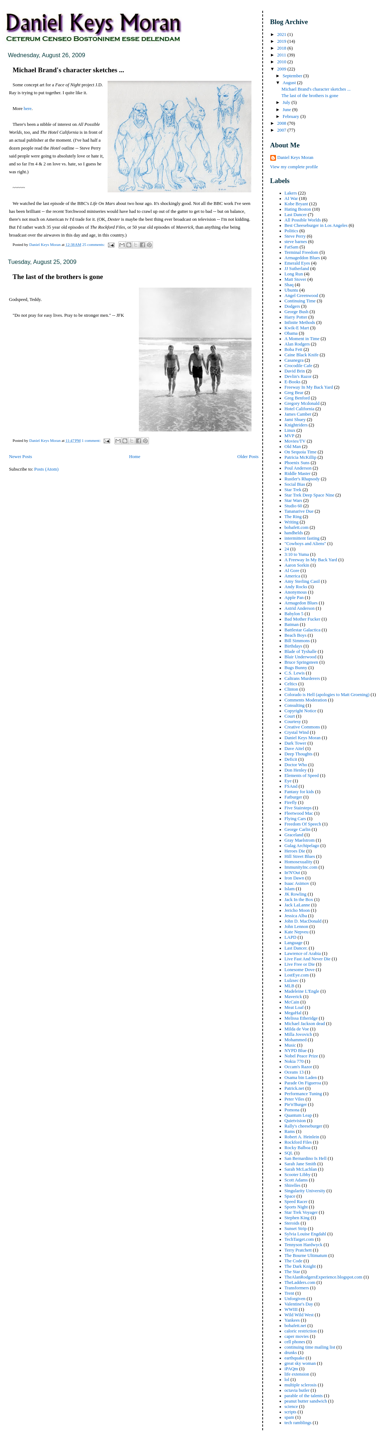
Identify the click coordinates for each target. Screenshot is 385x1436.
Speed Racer (296, 1201)
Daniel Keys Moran (295, 157)
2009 (282, 69)
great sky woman (300, 1363)
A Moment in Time (302, 338)
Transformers (297, 1287)
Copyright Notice (301, 710)
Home (134, 456)
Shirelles (293, 1185)
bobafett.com (297, 527)
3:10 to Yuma (297, 554)
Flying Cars (295, 818)
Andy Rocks (296, 586)
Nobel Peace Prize (301, 1055)
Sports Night (296, 1206)
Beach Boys (296, 635)
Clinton (291, 689)
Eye (288, 780)
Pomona (292, 1109)
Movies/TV (295, 441)
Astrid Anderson (300, 608)
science (291, 1406)
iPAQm (291, 1368)
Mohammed (296, 1039)
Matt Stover (295, 279)
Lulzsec (292, 980)
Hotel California (299, 408)
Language (294, 942)
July (286, 102)
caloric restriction (301, 1331)
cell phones (295, 1341)
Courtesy (293, 721)
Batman (292, 624)
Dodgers (292, 306)
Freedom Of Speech (303, 824)
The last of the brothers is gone (58, 276)
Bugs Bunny (296, 667)
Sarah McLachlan (301, 1169)
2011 (282, 55)
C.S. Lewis (295, 673)
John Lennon (296, 926)
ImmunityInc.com (301, 867)
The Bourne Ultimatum (306, 1255)
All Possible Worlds (303, 220)
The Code (294, 1260)
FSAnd (291, 786)
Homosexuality (299, 861)
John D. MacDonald (303, 921)
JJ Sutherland (297, 268)
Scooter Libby (298, 1174)
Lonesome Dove (300, 969)
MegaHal (293, 1012)
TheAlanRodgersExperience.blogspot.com (323, 1277)
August (289, 82)
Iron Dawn (294, 878)
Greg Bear (294, 392)
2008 (282, 123)
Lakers (291, 193)
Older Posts (247, 456)
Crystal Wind (297, 732)
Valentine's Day (299, 1304)
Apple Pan (294, 597)
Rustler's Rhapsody (302, 478)
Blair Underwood (301, 656)
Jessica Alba (296, 915)
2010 (282, 61)
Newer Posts (20, 456)
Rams (290, 1131)
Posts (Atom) (46, 469)
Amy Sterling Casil (302, 581)
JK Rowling (296, 894)
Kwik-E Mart (297, 327)
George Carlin (298, 829)
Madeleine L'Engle (302, 991)
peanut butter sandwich (306, 1401)
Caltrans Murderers (302, 678)
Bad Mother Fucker (303, 619)
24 (287, 549)
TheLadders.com (300, 1282)
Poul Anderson (298, 468)
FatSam (292, 247)
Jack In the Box (299, 899)
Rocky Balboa (298, 1147)
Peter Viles (294, 1099)
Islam (290, 888)
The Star (292, 1271)
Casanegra (294, 360)
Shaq (289, 284)
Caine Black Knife (302, 354)
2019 (282, 41)
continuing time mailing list (310, 1347)
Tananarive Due (299, 511)
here (28, 108)
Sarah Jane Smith (300, 1163)
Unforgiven (295, 1298)
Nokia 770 (294, 1061)
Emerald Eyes (297, 263)
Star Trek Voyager (301, 1212)
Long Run (294, 273)
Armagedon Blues (301, 602)
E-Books (293, 381)
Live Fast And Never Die (308, 958)
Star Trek (293, 489)
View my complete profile (294, 166)
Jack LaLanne (297, 904)
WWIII (291, 1309)
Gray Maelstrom (300, 840)
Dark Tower (296, 743)
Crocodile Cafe (298, 365)
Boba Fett (294, 349)
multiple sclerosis (301, 1384)
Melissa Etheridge (301, 1018)
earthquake (295, 1357)
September (292, 75)
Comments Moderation (306, 700)
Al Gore (292, 570)
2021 (282, 34)
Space (290, 1196)
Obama (291, 333)
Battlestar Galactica (303, 629)
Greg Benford (297, 398)
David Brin (295, 371)
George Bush (297, 311)
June (287, 109)
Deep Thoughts (299, 753)
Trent (289, 1293)
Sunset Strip (296, 1228)
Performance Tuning (303, 1093)
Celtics (291, 683)
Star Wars (293, 500)
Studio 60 (293, 505)
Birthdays (294, 646)
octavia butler (297, 1390)
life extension (297, 1374)
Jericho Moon (297, 910)
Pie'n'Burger (296, 1104)
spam (289, 1417)
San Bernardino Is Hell (306, 1158)
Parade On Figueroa (303, 1082)
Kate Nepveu (297, 931)
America (292, 575)
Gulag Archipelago (302, 845)
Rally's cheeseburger (303, 1126)
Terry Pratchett (298, 1250)
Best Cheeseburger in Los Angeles (316, 225)
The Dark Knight (300, 1266)
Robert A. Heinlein (302, 1136)
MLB (290, 985)
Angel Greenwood (301, 295)
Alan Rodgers (297, 344)
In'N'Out (292, 872)
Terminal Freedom (301, 252)
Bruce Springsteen (301, 662)
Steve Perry (295, 236)
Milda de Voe (297, 1029)
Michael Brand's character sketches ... (68, 70)
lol (287, 1379)
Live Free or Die (300, 964)
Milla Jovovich (298, 1034)
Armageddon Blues (302, 257)
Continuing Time (300, 300)
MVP (290, 435)
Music (290, 1045)
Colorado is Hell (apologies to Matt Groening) (327, 694)
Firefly (291, 802)
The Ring (293, 516)
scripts (290, 1411)
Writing (292, 522)
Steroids (292, 1223)
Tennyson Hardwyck (304, 1244)
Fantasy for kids (299, 791)
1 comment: (91, 440)
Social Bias (295, 484)
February (291, 116)
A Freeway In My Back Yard (311, 559)
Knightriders (296, 424)
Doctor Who (296, 764)
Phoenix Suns (297, 462)
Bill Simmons (297, 640)
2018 (282, 48)
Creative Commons (302, 727)
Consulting (295, 705)
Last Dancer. (296, 948)
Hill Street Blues (300, 856)
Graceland (294, 834)
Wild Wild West (299, 1314)
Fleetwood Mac (299, 813)
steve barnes (296, 241)
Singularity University (305, 1190)
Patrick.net (294, 1088)
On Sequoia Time (301, 451)
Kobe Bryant (296, 203)
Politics (291, 230)
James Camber (298, 414)
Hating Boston (298, 209)
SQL (289, 1153)
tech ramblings (298, 1422)
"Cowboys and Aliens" (305, 543)
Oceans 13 (294, 1072)
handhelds (294, 532)
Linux (290, 430)
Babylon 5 (294, 613)
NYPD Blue (296, 1050)
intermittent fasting (302, 538)
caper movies (297, 1336)
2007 (282, 130)
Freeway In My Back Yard (309, 387)
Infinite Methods (300, 322)
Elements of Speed (302, 775)
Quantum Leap (298, 1115)
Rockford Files (298, 1142)
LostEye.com (297, 975)
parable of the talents (304, 1395)
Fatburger (293, 797)
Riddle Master (298, 473)
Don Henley (296, 770)
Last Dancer (296, 214)
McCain (292, 1002)
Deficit (291, 759)
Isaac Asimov (297, 883)
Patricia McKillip (301, 457)
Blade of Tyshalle (301, 651)
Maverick (293, 996)
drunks (291, 1352)
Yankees (292, 1320)
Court (290, 716)
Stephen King (297, 1217)
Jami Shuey (295, 419)
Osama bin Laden (301, 1077)
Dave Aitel (294, 748)
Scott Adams (296, 1180)
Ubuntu (291, 290)
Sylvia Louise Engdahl (305, 1233)
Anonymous (296, 592)
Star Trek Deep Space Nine (310, 495)
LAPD (290, 937)
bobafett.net (295, 1325)
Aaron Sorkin (297, 565)
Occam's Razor (298, 1066)
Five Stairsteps (298, 807)
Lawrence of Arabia (303, 953)
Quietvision (295, 1120)
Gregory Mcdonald (302, 403)
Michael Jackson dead (305, 1023)
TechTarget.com (299, 1239)
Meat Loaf (294, 1007)
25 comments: (94, 244)
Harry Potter (296, 317)
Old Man (293, 446)
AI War (291, 198)
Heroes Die (295, 851)
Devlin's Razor (298, 376)
